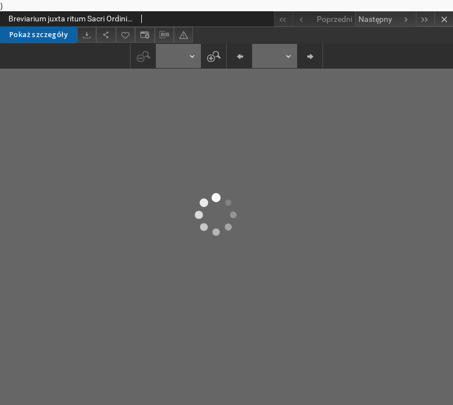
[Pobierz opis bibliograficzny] (164, 35)
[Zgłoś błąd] (183, 34)
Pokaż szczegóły (38, 34)
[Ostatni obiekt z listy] (425, 18)
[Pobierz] (86, 34)
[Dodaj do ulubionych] (125, 34)
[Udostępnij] (105, 34)
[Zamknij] (443, 18)
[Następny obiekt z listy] (385, 19)
